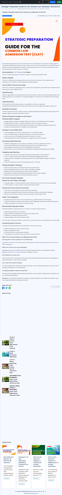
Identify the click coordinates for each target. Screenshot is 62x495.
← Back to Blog (55, 286)
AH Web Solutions (34, 493)
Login (59, 2)
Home (2, 8)
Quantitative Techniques (14, 252)
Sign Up (53, 2)
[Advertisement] (8, 315)
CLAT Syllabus (17, 72)
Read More (6, 478)
